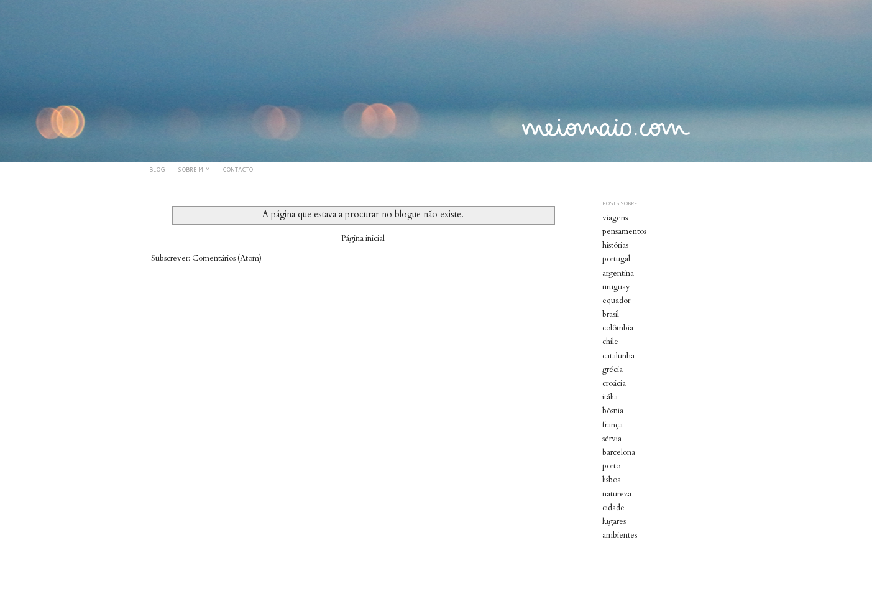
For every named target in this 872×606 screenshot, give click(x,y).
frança (612, 425)
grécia (612, 369)
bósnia (612, 410)
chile (610, 341)
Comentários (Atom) (227, 258)
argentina (618, 273)
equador (616, 300)
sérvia (612, 438)
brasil (610, 314)
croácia (614, 383)
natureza (616, 494)
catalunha (618, 355)
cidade (613, 507)
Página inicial (363, 238)
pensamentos (624, 231)
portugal (616, 258)
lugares (614, 521)
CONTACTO (238, 169)
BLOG (157, 169)
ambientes (619, 535)
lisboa (611, 479)
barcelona (618, 452)
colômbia (617, 327)
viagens (615, 217)
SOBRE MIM (194, 169)
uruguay (616, 286)
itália (610, 397)
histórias (615, 245)
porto (611, 466)
